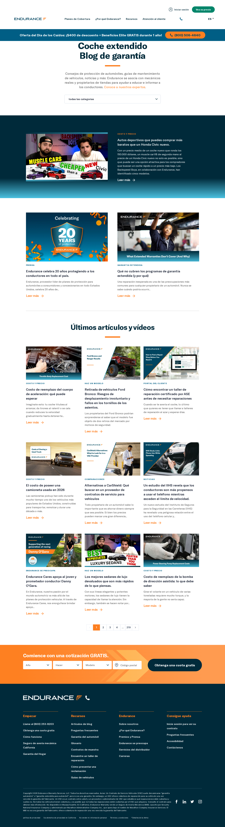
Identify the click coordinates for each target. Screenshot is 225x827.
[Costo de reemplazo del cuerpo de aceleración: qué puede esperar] (54, 363)
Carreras (124, 755)
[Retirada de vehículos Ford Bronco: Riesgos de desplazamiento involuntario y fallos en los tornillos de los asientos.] (112, 363)
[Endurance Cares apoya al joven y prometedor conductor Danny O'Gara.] (54, 550)
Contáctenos (175, 747)
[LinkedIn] (184, 801)
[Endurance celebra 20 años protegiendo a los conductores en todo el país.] (67, 237)
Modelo (90, 664)
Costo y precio (126, 134)
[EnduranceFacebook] (176, 801)
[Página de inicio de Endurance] (30, 19)
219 (129, 627)
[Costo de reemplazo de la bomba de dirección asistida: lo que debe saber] (171, 550)
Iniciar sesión (179, 10)
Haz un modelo (94, 383)
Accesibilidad (175, 741)
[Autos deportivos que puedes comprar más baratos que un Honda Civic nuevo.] (67, 156)
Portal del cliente (155, 383)
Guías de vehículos (82, 777)
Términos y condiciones (119, 818)
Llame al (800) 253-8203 (38, 723)
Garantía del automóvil (85, 736)
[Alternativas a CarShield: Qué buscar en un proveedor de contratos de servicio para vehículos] (112, 459)
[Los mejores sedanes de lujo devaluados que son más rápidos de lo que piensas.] (112, 550)
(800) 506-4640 (185, 35)
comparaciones (94, 479)
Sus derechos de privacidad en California (59, 818)
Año (28, 664)
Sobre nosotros (128, 723)
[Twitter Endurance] (192, 801)
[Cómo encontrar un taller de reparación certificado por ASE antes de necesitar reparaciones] (171, 363)
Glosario (76, 743)
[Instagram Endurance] (200, 801)
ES (211, 18)
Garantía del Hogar (34, 753)
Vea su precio (203, 9)
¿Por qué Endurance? (131, 730)
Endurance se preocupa (40, 570)
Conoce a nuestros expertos (124, 87)
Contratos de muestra (84, 749)
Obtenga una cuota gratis (175, 665)
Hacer (59, 664)
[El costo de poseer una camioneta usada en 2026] (54, 459)
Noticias (149, 479)
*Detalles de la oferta (139, 818)
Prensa (30, 265)
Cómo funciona (32, 736)
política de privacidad (31, 818)
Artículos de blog (81, 723)
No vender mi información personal (93, 818)
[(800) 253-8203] (192, 19)
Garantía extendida (130, 265)
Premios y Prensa (129, 736)
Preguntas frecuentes (84, 730)
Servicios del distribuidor (134, 749)
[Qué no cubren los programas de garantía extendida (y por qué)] (158, 237)
